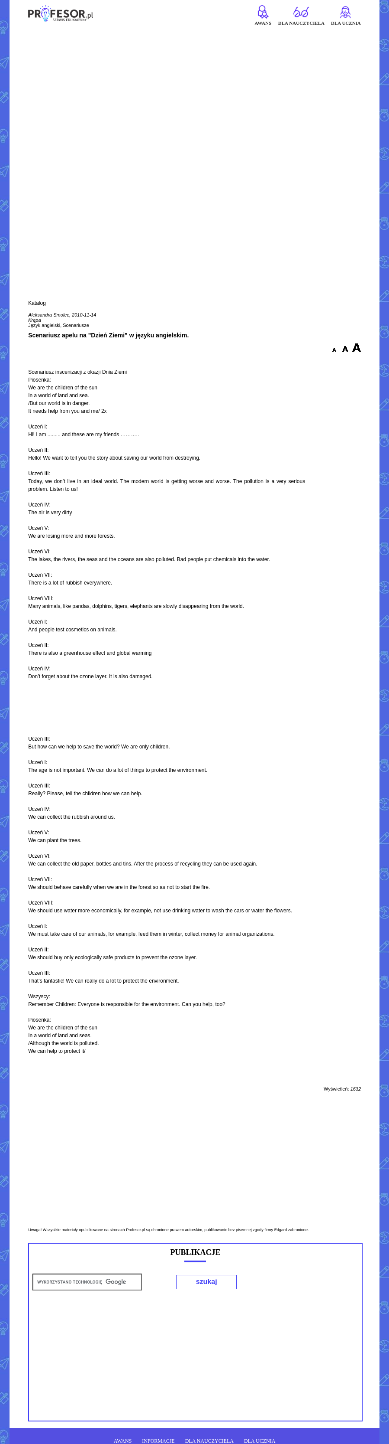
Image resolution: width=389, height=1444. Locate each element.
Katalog (37, 303)
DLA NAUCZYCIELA (209, 1441)
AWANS (123, 1441)
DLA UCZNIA (259, 1441)
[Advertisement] (194, 89)
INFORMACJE (158, 1441)
